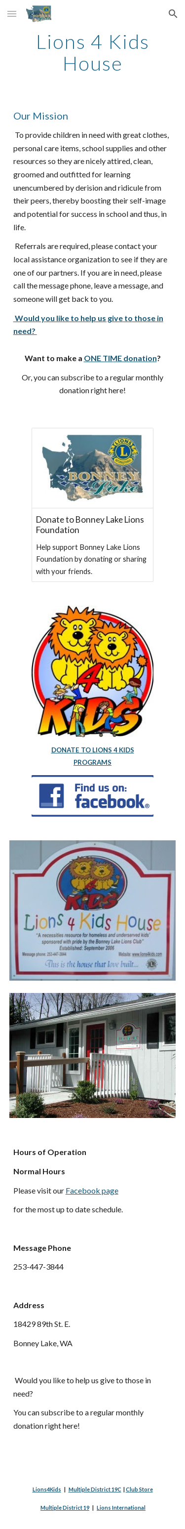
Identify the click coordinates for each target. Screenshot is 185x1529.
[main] (92, 52)
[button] (12, 13)
